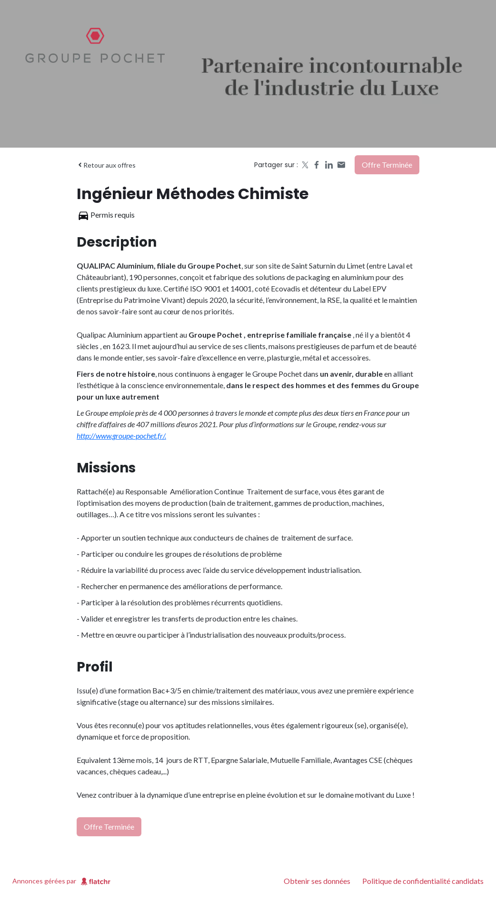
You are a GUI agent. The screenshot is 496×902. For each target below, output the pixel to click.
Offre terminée (387, 164)
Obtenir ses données (317, 880)
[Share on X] (304, 165)
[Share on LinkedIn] (329, 165)
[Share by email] (341, 165)
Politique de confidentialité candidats (423, 880)
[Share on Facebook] (316, 165)
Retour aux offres (106, 165)
